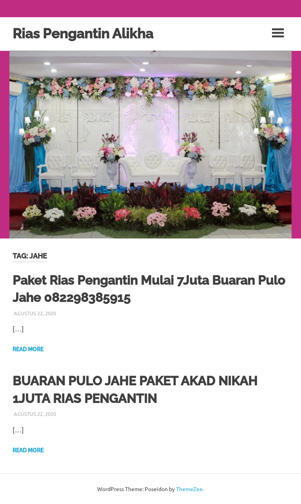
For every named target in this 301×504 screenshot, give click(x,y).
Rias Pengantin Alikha (83, 33)
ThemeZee (189, 488)
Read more (28, 349)
